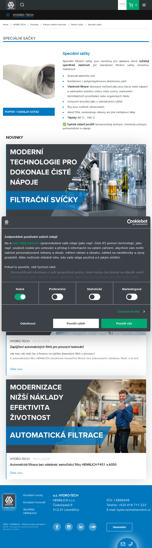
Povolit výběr (76, 323)
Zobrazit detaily (129, 311)
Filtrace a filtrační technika (54, 24)
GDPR (5, 527)
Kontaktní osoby (33, 495)
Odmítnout (27, 323)
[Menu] (144, 5)
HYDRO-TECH (23, 15)
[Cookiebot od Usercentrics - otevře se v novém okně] (130, 222)
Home (5, 24)
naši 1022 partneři (26, 243)
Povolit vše (124, 323)
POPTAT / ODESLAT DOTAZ (22, 111)
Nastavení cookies (11, 529)
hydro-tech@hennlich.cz (134, 509)
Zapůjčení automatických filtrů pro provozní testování (47, 347)
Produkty (34, 24)
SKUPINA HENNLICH (30, 511)
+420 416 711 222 (132, 505)
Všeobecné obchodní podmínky (23, 527)
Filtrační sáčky (77, 24)
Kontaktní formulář (34, 502)
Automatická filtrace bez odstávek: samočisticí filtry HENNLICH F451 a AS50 (63, 464)
